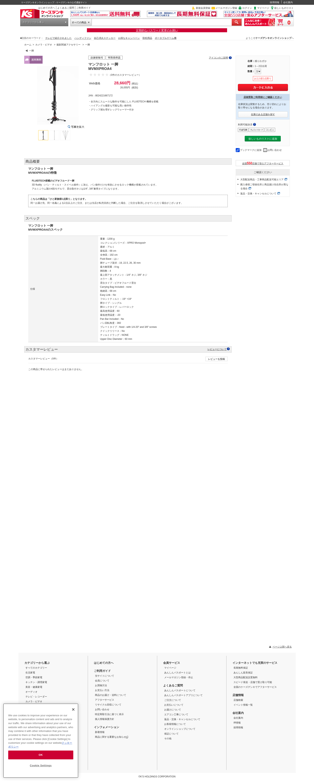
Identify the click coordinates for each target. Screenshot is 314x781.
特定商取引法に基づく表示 (109, 714)
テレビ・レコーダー (36, 696)
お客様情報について (175, 724)
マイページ (263, 8)
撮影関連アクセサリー (68, 44)
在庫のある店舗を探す (263, 114)
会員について (102, 680)
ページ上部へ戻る (282, 646)
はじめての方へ (46, 7)
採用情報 (274, 2)
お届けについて (172, 709)
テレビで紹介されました (58, 38)
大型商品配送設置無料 (245, 677)
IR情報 (237, 722)
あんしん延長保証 (243, 672)
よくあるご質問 (65, 7)
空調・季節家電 (33, 677)
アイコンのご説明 (218, 57)
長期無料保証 (240, 667)
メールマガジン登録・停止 (178, 677)
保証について (171, 733)
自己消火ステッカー (105, 38)
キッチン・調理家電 (36, 682)
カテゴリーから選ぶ (33, 22)
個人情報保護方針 (104, 719)
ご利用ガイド (83, 7)
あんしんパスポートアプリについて (183, 695)
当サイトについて (104, 675)
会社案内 (288, 2)
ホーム (27, 44)
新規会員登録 (203, 8)
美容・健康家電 (33, 687)
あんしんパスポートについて (179, 690)
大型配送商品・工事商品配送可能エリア (262, 179)
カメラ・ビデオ (43, 44)
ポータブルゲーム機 (165, 38)
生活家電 (30, 672)
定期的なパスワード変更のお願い (157, 30)
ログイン (247, 8)
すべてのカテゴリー (36, 667)
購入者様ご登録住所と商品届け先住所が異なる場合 (264, 186)
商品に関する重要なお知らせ (111, 737)
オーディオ (31, 691)
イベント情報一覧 (243, 704)
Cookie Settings (41, 765)
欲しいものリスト (284, 8)
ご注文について (172, 700)
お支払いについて (173, 704)
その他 (167, 738)
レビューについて (217, 349)
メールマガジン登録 (226, 8)
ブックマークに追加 (251, 150)
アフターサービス (104, 699)
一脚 (87, 44)
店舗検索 (238, 700)
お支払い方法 (102, 690)
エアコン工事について (176, 714)
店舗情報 (238, 695)
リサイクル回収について (108, 704)
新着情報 (100, 732)
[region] (40, 740)
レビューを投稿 (216, 359)
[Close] (73, 709)
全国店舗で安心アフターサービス (263, 163)
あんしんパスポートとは (177, 672)
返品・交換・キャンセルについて (258, 193)
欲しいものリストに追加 (263, 138)
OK (41, 754)
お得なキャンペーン (129, 38)
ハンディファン (82, 38)
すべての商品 (79, 22)
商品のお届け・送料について (110, 695)
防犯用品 (147, 38)
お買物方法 (101, 685)
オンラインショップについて (179, 729)
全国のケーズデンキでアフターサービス (255, 687)
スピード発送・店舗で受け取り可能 (252, 682)
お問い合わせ (274, 150)
